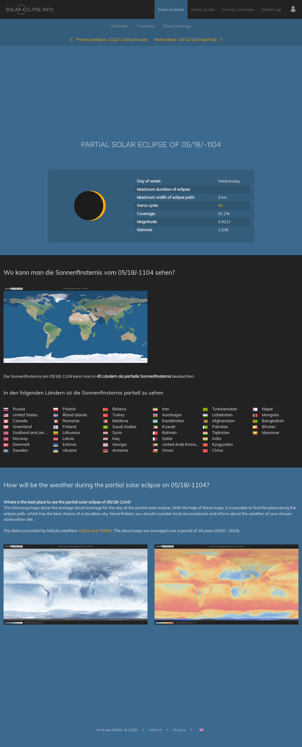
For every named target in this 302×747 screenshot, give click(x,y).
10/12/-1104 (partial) (189, 39)
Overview (120, 25)
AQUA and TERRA (95, 530)
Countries (146, 25)
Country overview (238, 9)
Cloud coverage (177, 25)
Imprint (155, 730)
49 (220, 205)
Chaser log (271, 9)
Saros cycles (203, 9)
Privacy (179, 730)
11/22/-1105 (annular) (108, 39)
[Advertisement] (151, 86)
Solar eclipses (171, 9)
